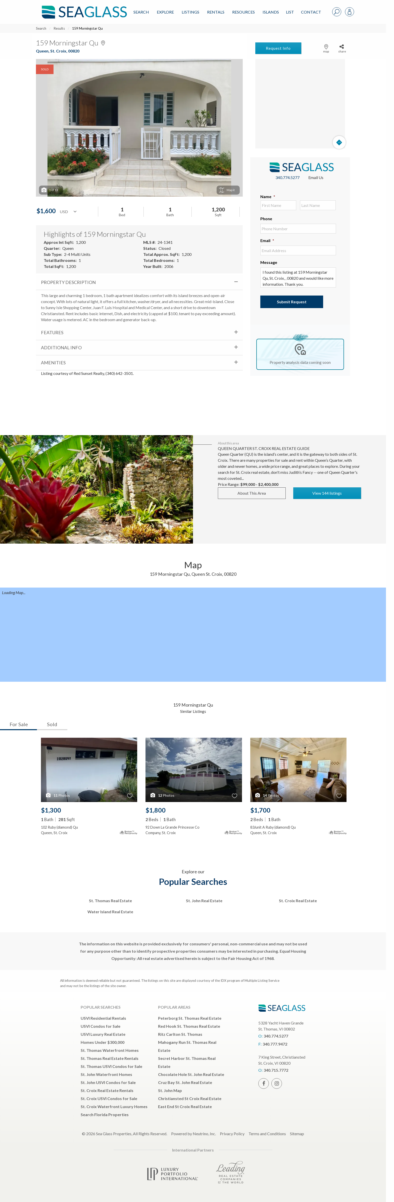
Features (52, 332)
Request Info (278, 48)
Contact (311, 12)
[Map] (300, 103)
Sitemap (297, 1133)
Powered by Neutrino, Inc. (193, 1133)
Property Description (68, 282)
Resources (243, 12)
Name (267, 196)
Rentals (215, 12)
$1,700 (260, 810)
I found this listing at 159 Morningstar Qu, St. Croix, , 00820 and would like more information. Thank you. (298, 277)
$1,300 (51, 810)
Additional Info (61, 347)
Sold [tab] (52, 724)
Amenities (53, 362)
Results (59, 28)
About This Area (251, 493)
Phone (266, 218)
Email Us (315, 177)
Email (267, 240)
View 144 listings (327, 493)
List (290, 12)
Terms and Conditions (267, 1133)
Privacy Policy (232, 1133)
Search (141, 12)
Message (268, 262)
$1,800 (155, 810)
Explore (165, 12)
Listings (190, 12)
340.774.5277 (287, 177)
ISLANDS (271, 12)
